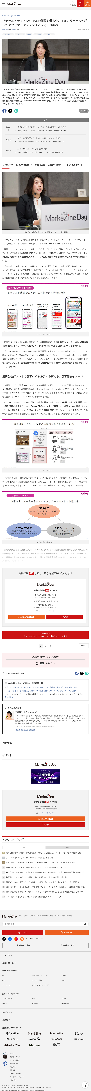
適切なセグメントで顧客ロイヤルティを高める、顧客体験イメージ (42, 131)
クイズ (4, 1003)
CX (3, 980)
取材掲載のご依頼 (67, 945)
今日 (24, 847)
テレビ (63, 975)
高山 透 (14, 29)
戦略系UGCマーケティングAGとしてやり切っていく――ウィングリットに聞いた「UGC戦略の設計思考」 (46, 887)
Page (8, 140)
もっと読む (9, 697)
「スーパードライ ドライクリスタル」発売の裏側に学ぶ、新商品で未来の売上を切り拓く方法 (42, 687)
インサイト (6, 985)
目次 (65, 120)
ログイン (64, 617)
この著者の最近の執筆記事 (25, 730)
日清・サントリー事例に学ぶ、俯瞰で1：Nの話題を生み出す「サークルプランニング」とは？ (42, 691)
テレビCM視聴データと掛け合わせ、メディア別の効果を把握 (40, 152)
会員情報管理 (14, 1061)
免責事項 (13, 1065)
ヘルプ (12, 1051)
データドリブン (20, 34)
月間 (67, 847)
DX (3, 975)
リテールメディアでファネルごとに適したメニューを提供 (39, 138)
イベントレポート (8, 34)
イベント (7, 1012)
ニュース (7, 955)
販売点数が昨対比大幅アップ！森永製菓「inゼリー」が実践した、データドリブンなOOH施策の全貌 (43, 853)
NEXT (84, 646)
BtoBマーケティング (39, 975)
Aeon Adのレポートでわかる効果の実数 (32, 149)
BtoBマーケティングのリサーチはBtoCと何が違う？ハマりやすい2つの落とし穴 (36, 867)
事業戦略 (29, 34)
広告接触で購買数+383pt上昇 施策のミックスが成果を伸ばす (41, 141)
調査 (33, 999)
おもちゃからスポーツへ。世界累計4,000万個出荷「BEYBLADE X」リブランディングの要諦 (40, 863)
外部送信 (13, 1078)
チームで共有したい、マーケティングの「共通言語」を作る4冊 (30, 858)
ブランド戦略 (37, 34)
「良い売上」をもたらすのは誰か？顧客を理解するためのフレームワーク (33, 897)
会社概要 (13, 1068)
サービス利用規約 (15, 1071)
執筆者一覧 (65, 1003)
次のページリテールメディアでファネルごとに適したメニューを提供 (45, 635)
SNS (63, 980)
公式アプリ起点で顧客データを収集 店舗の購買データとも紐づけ (42, 127)
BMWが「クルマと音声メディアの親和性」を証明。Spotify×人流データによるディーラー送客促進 (42, 882)
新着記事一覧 (9, 963)
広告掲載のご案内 (23, 945)
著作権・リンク (15, 1055)
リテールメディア (49, 34)
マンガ (63, 999)
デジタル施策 (37, 980)
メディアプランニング (40, 985)
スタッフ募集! (14, 1058)
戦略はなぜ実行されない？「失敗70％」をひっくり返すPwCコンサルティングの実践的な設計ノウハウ (44, 892)
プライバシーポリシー (17, 1075)
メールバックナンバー (45, 611)
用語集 (6, 1020)
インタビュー (7, 999)
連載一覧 (35, 1003)
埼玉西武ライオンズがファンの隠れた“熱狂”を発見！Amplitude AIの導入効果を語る (37, 877)
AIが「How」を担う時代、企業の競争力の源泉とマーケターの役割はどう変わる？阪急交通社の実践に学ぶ (46, 872)
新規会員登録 (26, 617)
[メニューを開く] (3, 3)
